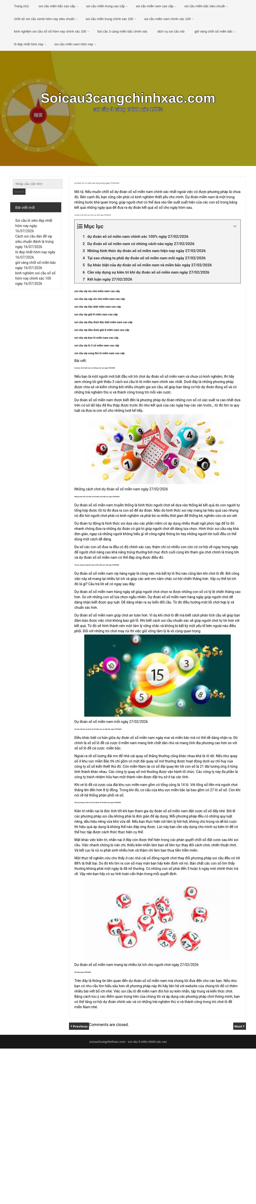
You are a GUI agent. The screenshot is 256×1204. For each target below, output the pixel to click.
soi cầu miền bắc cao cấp (57, 6)
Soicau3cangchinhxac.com (128, 99)
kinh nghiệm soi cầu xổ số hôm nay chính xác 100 (50, 31)
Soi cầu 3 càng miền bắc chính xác (122, 31)
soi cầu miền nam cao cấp (154, 6)
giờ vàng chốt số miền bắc (213, 31)
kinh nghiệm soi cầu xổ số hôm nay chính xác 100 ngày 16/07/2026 (35, 283)
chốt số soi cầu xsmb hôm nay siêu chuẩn (44, 19)
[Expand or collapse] (235, 258)
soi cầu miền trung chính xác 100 (109, 19)
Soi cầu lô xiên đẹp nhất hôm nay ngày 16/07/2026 (33, 230)
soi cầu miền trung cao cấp (105, 6)
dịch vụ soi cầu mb (171, 31)
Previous (82, 1181)
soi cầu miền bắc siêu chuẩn (204, 6)
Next (237, 1181)
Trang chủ (21, 6)
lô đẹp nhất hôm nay (28, 44)
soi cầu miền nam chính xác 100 (167, 19)
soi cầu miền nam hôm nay (73, 44)
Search (19, 191)
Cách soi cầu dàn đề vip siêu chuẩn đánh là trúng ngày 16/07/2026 (34, 246)
